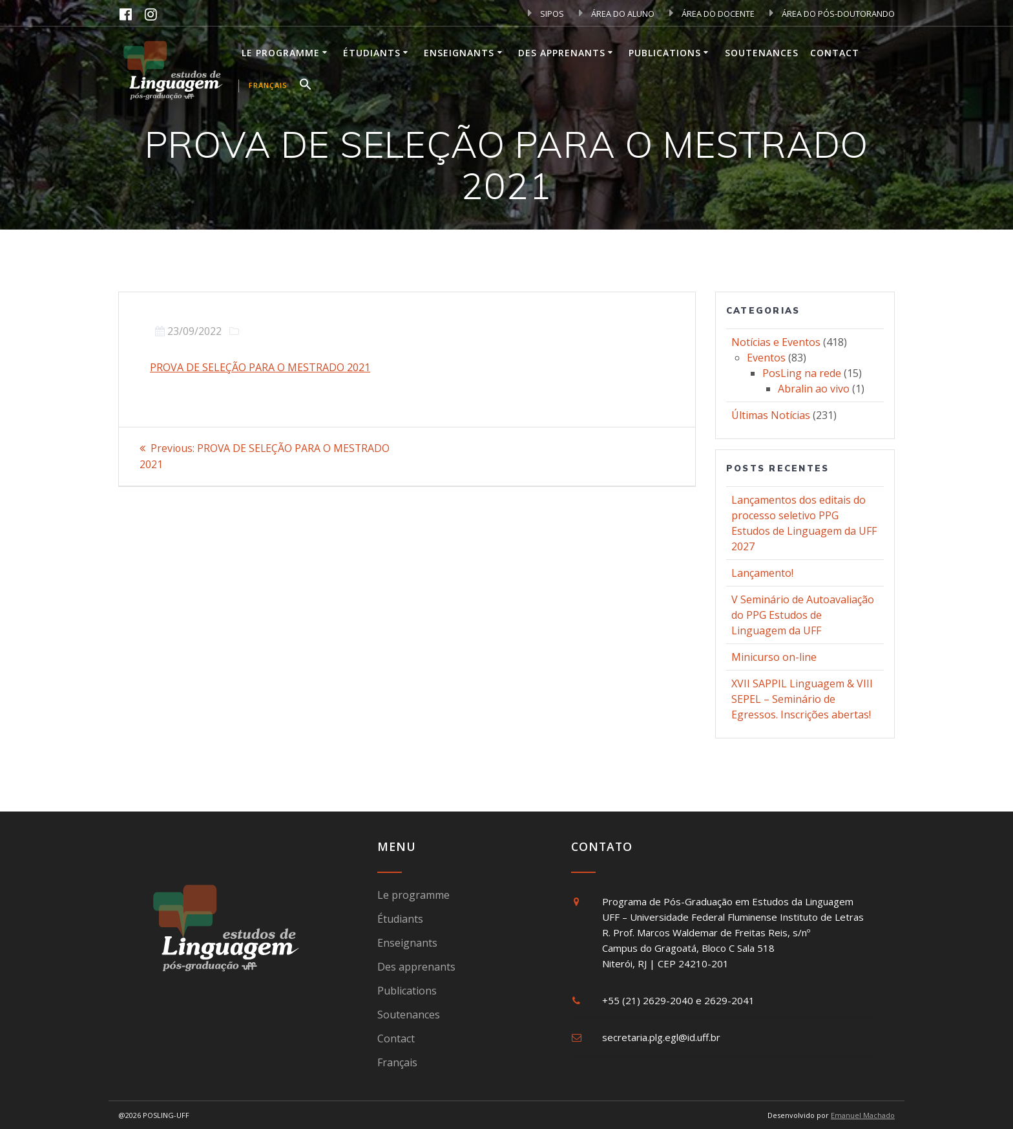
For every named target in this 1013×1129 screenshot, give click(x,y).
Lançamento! (762, 573)
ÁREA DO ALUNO (616, 13)
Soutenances (762, 53)
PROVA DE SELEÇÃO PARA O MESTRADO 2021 (260, 367)
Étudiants (372, 53)
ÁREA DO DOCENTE (712, 13)
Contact (834, 53)
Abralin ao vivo (814, 389)
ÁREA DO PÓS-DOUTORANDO (832, 13)
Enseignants (459, 53)
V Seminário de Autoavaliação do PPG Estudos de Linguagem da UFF (802, 615)
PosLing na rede (801, 373)
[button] (305, 86)
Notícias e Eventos (775, 342)
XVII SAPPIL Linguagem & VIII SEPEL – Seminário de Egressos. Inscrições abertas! (802, 699)
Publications (665, 53)
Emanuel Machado (863, 1115)
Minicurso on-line (774, 657)
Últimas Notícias (770, 415)
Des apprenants (561, 53)
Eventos (766, 357)
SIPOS (546, 13)
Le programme (281, 53)
